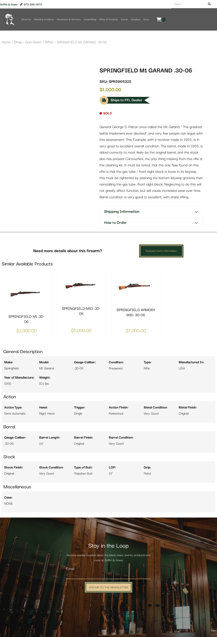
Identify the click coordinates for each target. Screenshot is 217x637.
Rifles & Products (108, 19)
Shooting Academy (44, 19)
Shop (18, 42)
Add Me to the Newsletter (108, 587)
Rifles (49, 42)
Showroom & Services (69, 19)
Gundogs (135, 19)
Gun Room (33, 42)
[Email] (108, 575)
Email (70, 569)
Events (124, 19)
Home (6, 42)
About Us (26, 19)
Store (146, 19)
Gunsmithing (90, 19)
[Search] (209, 4)
